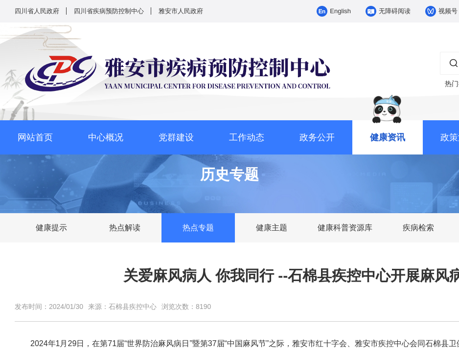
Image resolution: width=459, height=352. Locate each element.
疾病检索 (418, 227)
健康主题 (271, 227)
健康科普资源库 (345, 227)
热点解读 (124, 227)
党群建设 (176, 137)
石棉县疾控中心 (133, 306)
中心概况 (105, 137)
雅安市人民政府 (181, 11)
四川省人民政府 (37, 11)
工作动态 (246, 137)
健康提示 (51, 227)
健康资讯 (387, 137)
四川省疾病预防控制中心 (109, 11)
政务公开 (317, 137)
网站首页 (35, 137)
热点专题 (198, 227)
